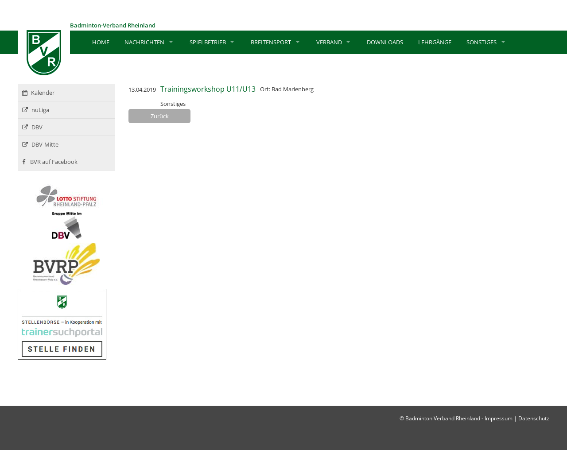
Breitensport (271, 42)
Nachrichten (144, 42)
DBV (32, 127)
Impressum (499, 418)
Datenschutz (533, 418)
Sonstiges (481, 42)
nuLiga (35, 110)
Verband (329, 42)
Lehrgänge (434, 42)
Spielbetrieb (208, 42)
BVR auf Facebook (50, 162)
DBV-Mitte (40, 144)
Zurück (160, 116)
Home (100, 42)
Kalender (38, 93)
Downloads (385, 42)
